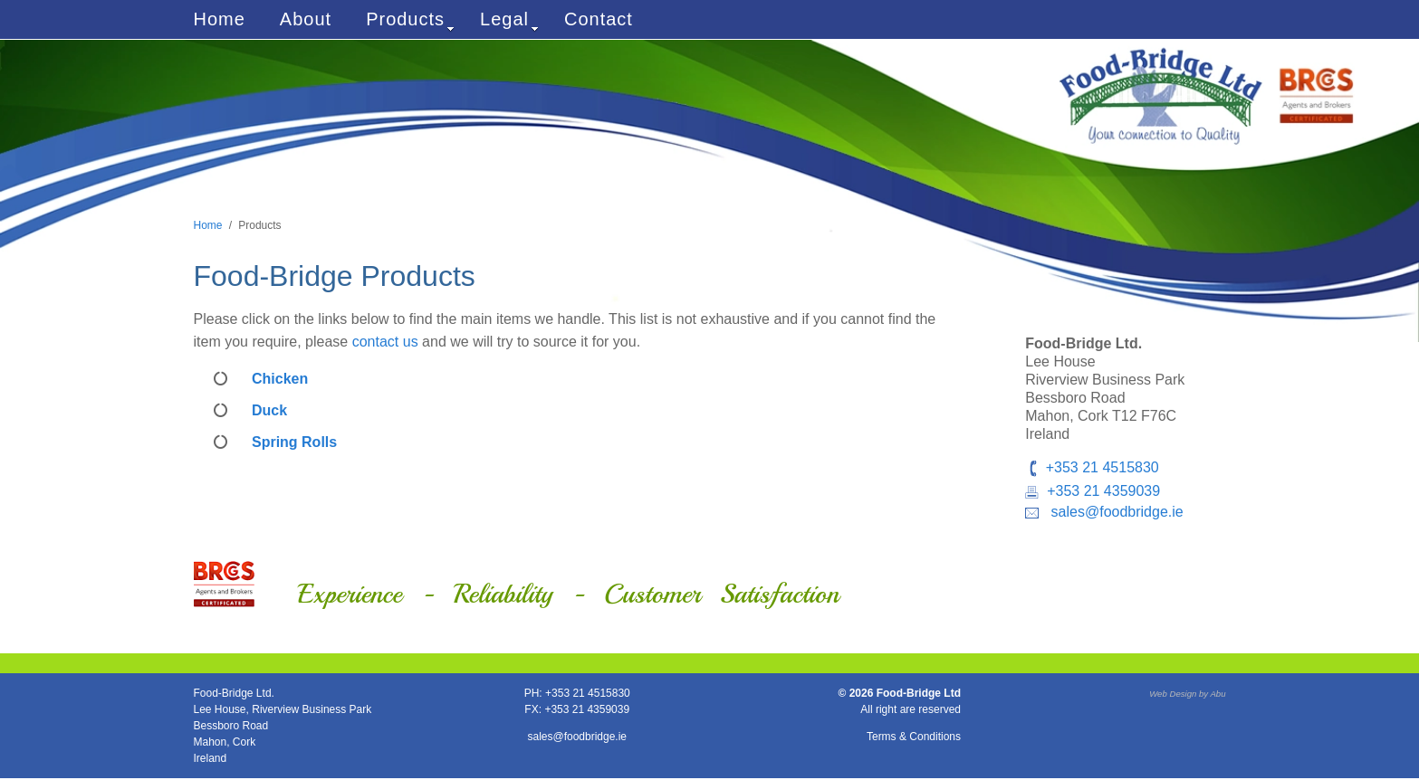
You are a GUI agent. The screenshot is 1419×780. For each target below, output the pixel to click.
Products (410, 21)
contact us (385, 341)
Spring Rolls (294, 442)
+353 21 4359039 (1103, 491)
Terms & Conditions (914, 736)
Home (219, 19)
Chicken (280, 378)
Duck (269, 410)
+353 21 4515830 (1102, 467)
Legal (509, 21)
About (305, 19)
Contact (598, 19)
